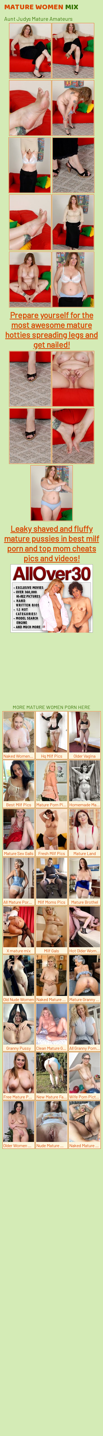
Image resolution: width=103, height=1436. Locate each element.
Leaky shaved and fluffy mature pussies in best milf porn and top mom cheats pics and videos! (51, 543)
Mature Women (41, 7)
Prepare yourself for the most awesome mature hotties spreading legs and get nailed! (51, 329)
